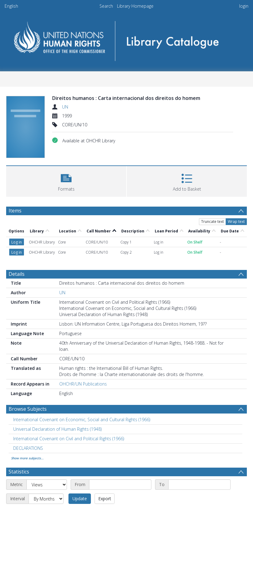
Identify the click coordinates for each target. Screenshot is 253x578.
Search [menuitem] (106, 6)
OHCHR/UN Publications (83, 384)
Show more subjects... (27, 458)
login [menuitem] (243, 6)
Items (15, 210)
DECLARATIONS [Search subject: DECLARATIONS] (28, 448)
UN (65, 107)
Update (79, 498)
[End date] (199, 484)
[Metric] (46, 484)
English (11, 6)
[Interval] (46, 498)
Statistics (19, 471)
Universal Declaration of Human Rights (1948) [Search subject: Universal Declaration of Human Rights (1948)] (57, 429)
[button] (66, 180)
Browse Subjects (28, 409)
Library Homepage (135, 6)
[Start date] (120, 484)
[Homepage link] (126, 39)
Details (17, 274)
